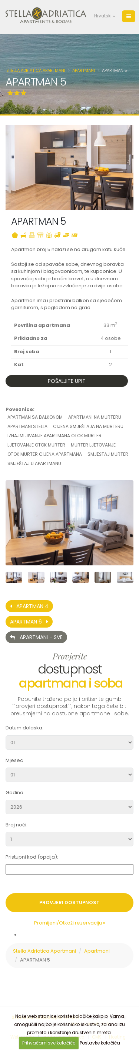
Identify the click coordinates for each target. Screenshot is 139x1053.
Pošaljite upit (67, 381)
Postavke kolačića (100, 1043)
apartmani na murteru (94, 417)
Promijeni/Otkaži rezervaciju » (69, 922)
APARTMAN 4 (29, 606)
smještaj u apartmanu (34, 463)
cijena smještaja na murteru (88, 426)
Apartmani (83, 70)
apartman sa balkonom (35, 417)
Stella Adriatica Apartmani (35, 70)
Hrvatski (101, 16)
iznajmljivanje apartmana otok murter (54, 435)
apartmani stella (27, 426)
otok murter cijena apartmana (44, 454)
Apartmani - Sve (36, 637)
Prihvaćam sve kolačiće (48, 1043)
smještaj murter (107, 454)
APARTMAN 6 (29, 621)
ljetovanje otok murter (36, 445)
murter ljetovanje (93, 445)
